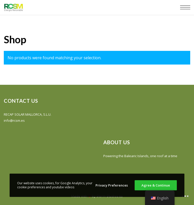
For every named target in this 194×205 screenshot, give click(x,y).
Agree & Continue (155, 185)
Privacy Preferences (111, 185)
